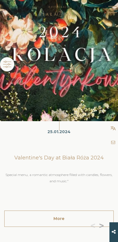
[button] (103, 226)
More (59, 218)
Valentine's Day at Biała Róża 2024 (59, 158)
